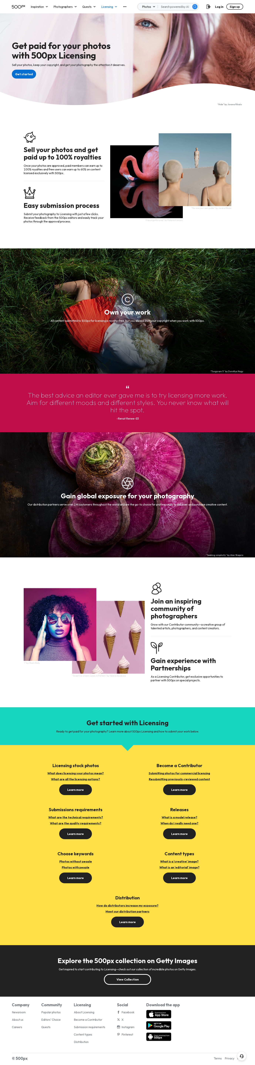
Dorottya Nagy (235, 371)
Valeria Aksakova (117, 675)
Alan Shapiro (236, 555)
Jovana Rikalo (234, 104)
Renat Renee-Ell (128, 418)
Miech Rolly (34, 663)
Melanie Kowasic (175, 220)
